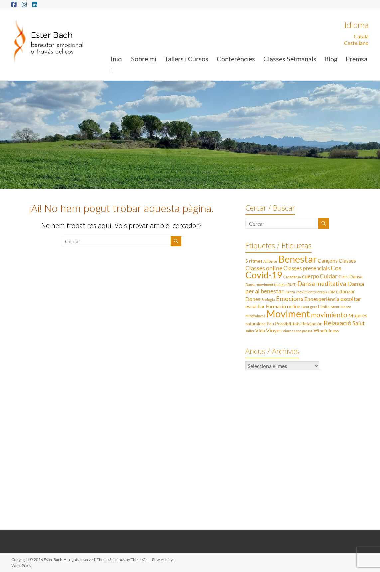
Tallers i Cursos (186, 59)
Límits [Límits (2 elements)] (324, 306)
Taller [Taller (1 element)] (249, 331)
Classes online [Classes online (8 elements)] (263, 268)
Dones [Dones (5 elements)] (252, 299)
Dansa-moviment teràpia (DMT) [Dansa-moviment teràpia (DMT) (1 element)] (270, 284)
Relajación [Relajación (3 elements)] (312, 323)
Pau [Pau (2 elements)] (270, 323)
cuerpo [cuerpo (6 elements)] (310, 276)
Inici (117, 59)
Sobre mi (143, 59)
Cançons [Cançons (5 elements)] (328, 260)
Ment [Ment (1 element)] (335, 307)
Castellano (356, 43)
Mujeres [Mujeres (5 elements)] (357, 315)
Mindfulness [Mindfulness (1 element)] (255, 316)
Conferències (236, 59)
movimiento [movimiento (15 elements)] (329, 314)
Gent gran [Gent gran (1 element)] (309, 307)
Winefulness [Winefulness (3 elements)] (326, 330)
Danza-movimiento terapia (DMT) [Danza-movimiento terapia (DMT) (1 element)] (311, 292)
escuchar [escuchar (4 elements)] (255, 306)
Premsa (356, 59)
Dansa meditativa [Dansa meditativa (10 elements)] (321, 283)
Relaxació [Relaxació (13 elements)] (337, 323)
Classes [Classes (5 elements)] (347, 260)
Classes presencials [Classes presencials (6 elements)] (306, 268)
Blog (330, 59)
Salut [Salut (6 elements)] (358, 323)
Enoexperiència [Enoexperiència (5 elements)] (321, 299)
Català (361, 36)
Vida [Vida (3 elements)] (260, 330)
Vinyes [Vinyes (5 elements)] (274, 330)
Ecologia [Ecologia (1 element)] (268, 299)
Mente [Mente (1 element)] (345, 307)
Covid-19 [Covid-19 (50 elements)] (263, 274)
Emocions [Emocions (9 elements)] (289, 298)
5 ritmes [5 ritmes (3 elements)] (253, 261)
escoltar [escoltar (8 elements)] (350, 298)
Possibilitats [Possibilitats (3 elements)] (287, 323)
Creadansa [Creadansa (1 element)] (292, 277)
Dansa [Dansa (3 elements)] (355, 276)
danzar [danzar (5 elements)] (347, 291)
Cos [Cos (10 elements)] (336, 268)
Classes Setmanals (289, 59)
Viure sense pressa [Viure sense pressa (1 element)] (298, 331)
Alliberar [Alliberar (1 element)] (270, 261)
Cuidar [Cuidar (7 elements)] (328, 276)
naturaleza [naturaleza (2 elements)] (255, 323)
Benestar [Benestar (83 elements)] (297, 259)
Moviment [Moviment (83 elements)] (288, 313)
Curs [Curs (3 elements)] (343, 276)
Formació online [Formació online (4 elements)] (283, 306)
